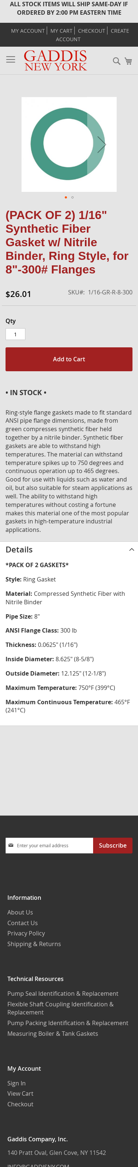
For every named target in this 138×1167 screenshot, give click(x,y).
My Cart (61, 31)
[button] (102, 144)
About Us (20, 912)
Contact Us (22, 923)
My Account (28, 31)
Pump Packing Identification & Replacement (67, 1023)
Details (19, 549)
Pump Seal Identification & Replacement (62, 993)
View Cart (20, 1093)
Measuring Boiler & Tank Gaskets (52, 1034)
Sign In (16, 1083)
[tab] (69, 549)
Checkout (91, 31)
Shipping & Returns (34, 944)
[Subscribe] (112, 846)
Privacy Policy (26, 933)
